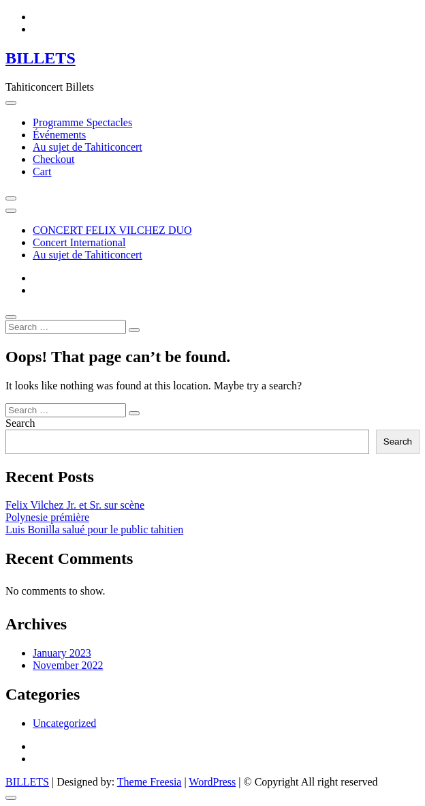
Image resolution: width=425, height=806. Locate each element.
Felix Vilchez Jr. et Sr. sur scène (74, 505)
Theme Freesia (149, 782)
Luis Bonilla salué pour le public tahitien (94, 529)
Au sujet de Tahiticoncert (87, 147)
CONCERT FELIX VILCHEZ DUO (112, 230)
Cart (42, 171)
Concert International (79, 242)
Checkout (53, 159)
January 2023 (62, 653)
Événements (59, 134)
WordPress (212, 782)
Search (20, 423)
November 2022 (68, 665)
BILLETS (40, 58)
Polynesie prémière (47, 517)
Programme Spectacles (82, 122)
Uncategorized (64, 723)
